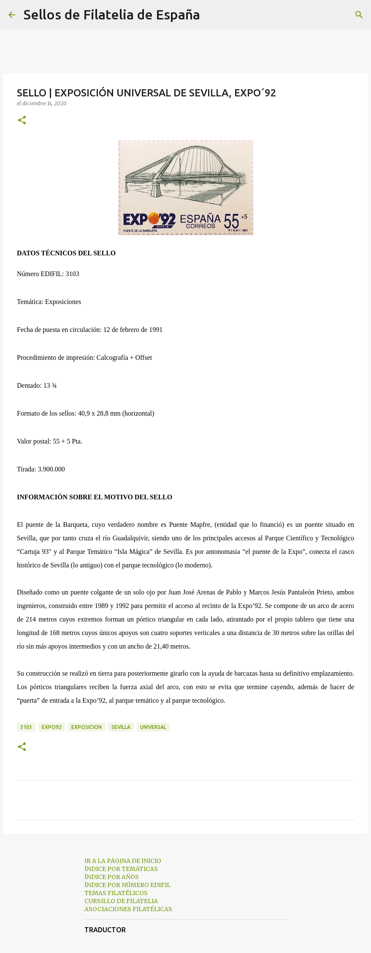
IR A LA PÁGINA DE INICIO (122, 861)
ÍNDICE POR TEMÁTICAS (121, 869)
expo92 (52, 727)
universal (153, 727)
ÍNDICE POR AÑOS (111, 877)
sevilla (120, 727)
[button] (22, 120)
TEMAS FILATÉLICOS (116, 893)
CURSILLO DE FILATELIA (121, 901)
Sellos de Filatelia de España (112, 14)
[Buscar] (212, 15)
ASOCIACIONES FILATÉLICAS (128, 909)
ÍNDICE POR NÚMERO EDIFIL (127, 885)
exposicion (86, 727)
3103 (26, 727)
